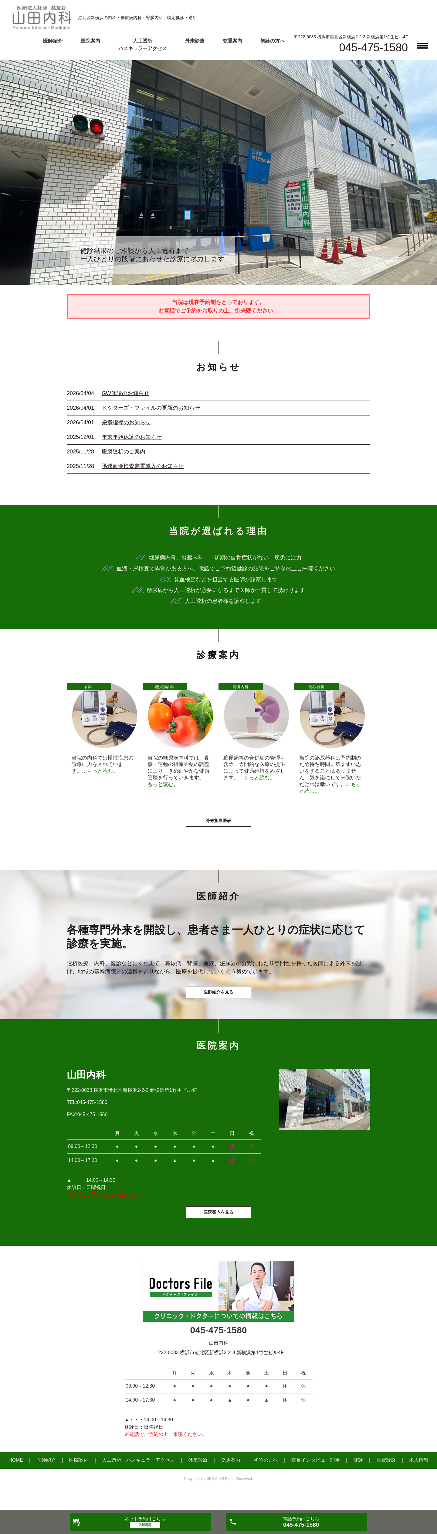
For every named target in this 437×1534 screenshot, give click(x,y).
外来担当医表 (218, 828)
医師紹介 (53, 40)
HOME (15, 1479)
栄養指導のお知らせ (126, 422)
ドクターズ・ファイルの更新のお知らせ (151, 408)
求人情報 (419, 1479)
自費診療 (386, 1479)
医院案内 (90, 40)
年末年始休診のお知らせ (132, 437)
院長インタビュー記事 (315, 1479)
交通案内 (232, 40)
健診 (358, 1479)
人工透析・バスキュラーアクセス (138, 1479)
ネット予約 (144, 1518)
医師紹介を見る (218, 1004)
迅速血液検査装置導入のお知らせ (143, 466)
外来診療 (195, 40)
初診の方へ (272, 40)
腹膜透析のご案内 (123, 452)
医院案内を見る (218, 1231)
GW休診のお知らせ (125, 393)
